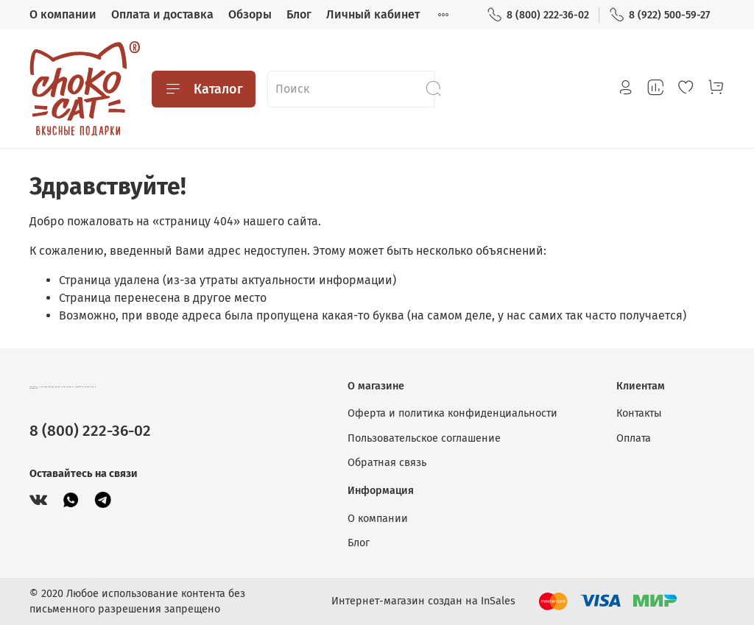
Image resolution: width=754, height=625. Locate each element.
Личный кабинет (373, 14)
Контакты (639, 413)
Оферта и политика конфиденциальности (452, 413)
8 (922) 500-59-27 (659, 15)
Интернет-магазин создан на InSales (423, 601)
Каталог (203, 89)
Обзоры (250, 14)
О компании (62, 14)
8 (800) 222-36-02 (538, 15)
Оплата (633, 438)
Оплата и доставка (162, 14)
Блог (298, 14)
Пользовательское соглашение (424, 438)
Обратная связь (387, 462)
